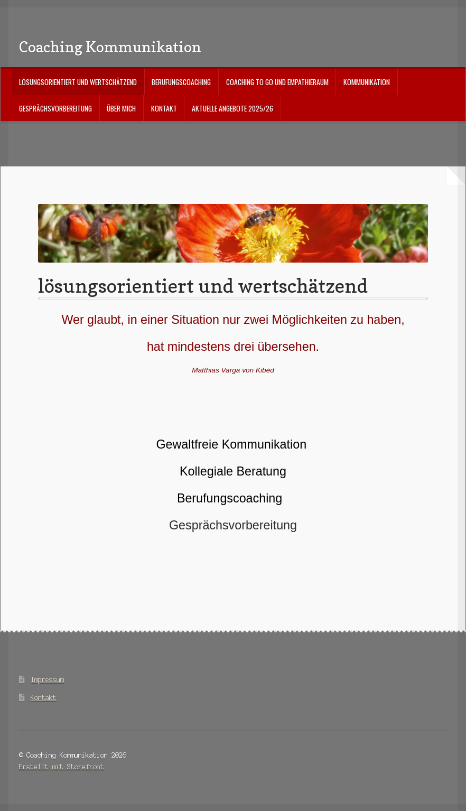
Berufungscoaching (181, 82)
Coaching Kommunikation (110, 46)
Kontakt (164, 108)
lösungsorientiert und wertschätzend (78, 82)
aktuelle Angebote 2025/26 (232, 108)
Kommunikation (366, 82)
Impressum (47, 679)
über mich (121, 108)
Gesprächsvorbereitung (55, 108)
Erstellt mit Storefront (61, 766)
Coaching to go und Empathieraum (277, 82)
